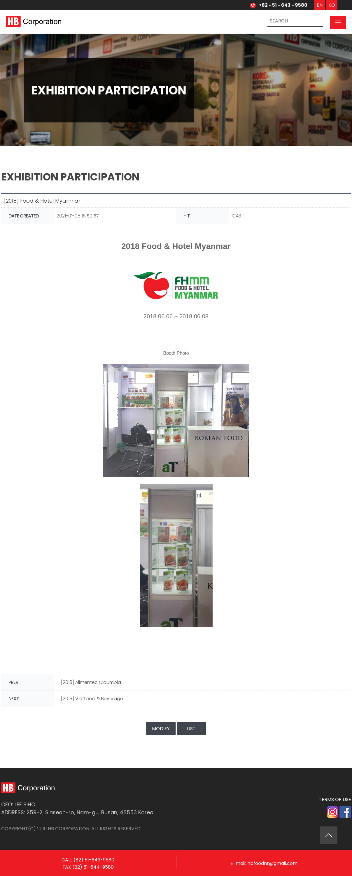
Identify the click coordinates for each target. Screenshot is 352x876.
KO (331, 5)
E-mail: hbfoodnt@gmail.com (263, 868)
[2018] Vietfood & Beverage (92, 698)
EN (320, 5)
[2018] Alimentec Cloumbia (91, 682)
